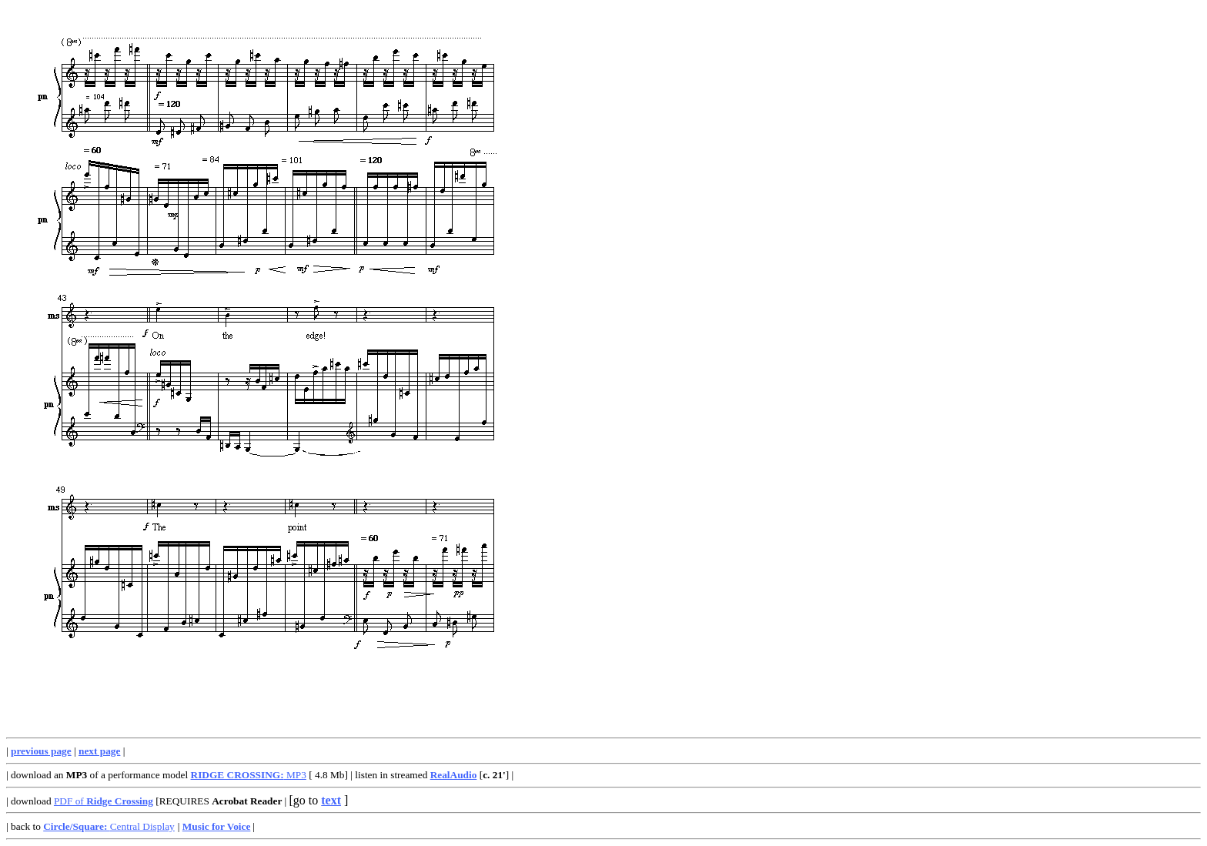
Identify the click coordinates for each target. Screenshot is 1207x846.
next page (99, 751)
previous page (41, 751)
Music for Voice (216, 826)
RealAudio (453, 775)
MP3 (248, 775)
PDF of (103, 801)
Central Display (109, 826)
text (331, 800)
